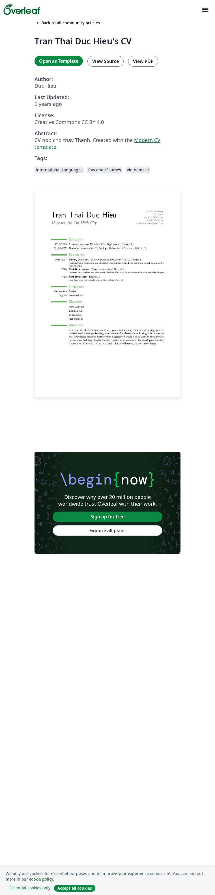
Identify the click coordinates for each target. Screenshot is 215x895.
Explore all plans (107, 530)
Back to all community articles (68, 22)
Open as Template (58, 61)
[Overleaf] (21, 9)
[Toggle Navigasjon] (205, 10)
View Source (105, 61)
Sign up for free (107, 517)
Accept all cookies (74, 888)
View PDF (143, 61)
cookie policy (41, 879)
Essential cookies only (29, 887)
